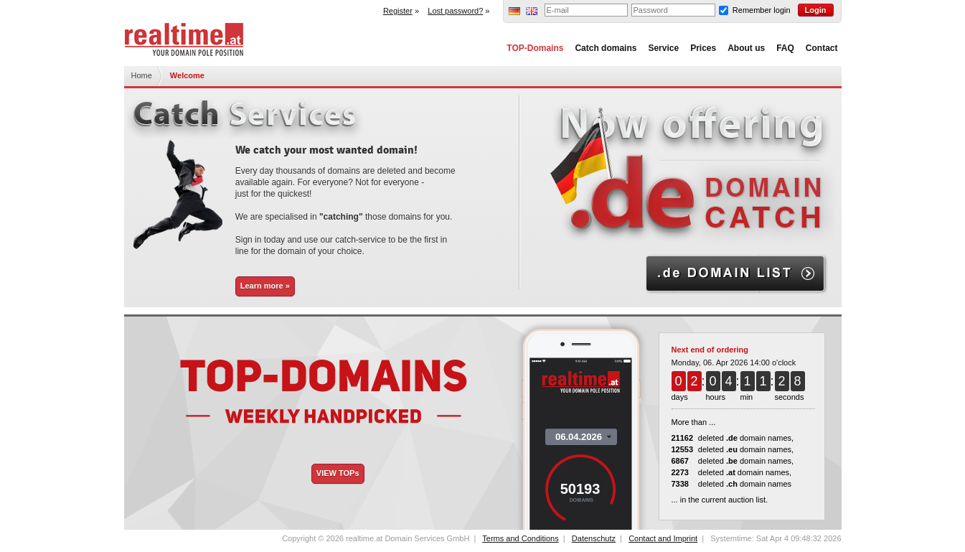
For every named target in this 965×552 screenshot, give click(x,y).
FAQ (785, 48)
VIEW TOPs (337, 473)
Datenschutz (594, 538)
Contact (822, 48)
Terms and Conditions (520, 538)
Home (141, 75)
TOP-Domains (535, 48)
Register (398, 10)
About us (746, 48)
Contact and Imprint (663, 538)
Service (663, 48)
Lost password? (455, 10)
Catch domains (605, 48)
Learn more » (265, 285)
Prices (703, 48)
